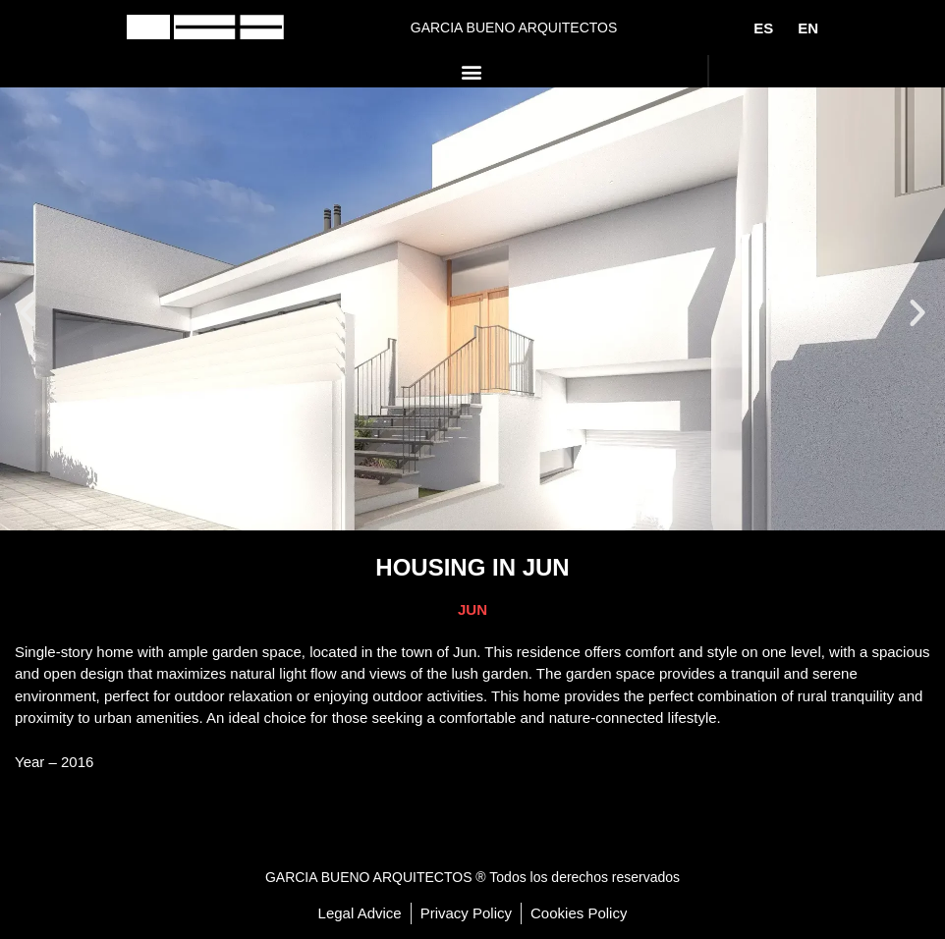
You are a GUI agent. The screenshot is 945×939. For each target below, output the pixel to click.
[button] (472, 71)
